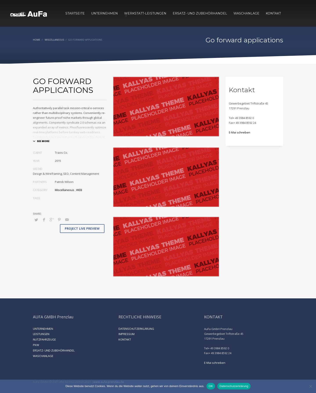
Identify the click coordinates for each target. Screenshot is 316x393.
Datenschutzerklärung (233, 386)
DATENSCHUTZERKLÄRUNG (136, 329)
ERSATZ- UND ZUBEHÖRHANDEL (54, 350)
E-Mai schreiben (239, 132)
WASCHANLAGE (43, 356)
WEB (79, 190)
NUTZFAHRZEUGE (44, 339)
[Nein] (310, 386)
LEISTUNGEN (41, 334)
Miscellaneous (64, 190)
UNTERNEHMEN (43, 329)
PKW (36, 345)
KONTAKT (124, 339)
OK (211, 386)
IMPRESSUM (126, 334)
